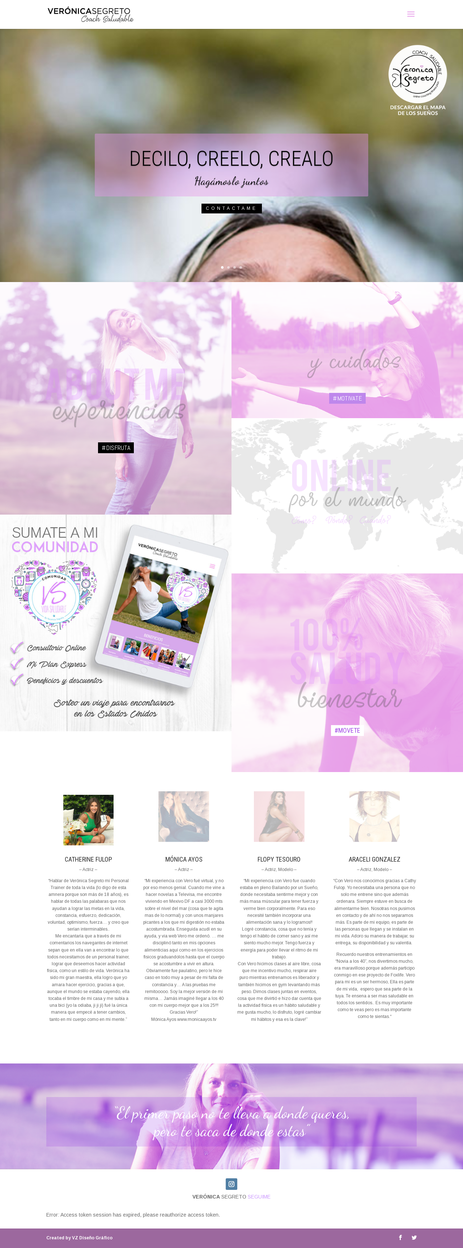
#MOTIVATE (347, 398)
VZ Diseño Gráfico (79, 1237)
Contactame (232, 217)
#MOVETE (347, 730)
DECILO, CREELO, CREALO (231, 167)
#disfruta (116, 447)
